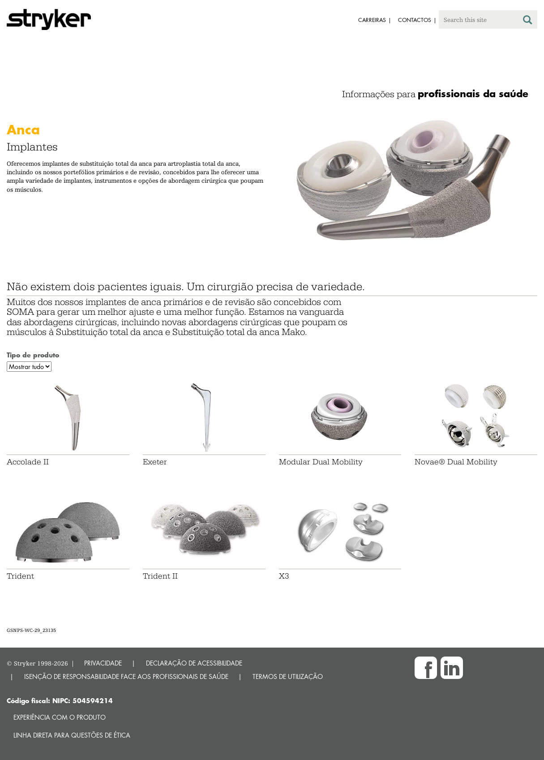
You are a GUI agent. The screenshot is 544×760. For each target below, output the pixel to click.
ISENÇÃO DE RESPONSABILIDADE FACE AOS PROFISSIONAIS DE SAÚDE (126, 676)
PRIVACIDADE (103, 663)
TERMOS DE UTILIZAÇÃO (288, 676)
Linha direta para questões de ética (71, 735)
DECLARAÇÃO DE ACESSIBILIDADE (194, 663)
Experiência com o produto (59, 717)
